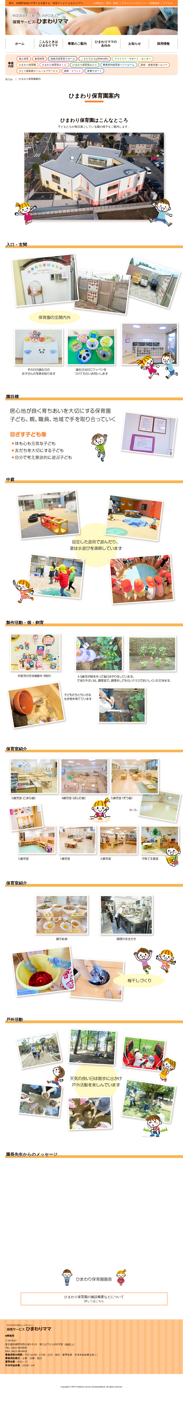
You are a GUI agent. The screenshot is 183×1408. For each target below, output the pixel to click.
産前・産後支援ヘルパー (34, 72)
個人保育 (24, 59)
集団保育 (42, 59)
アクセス (168, 3)
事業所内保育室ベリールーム (133, 65)
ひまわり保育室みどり (94, 65)
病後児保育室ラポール (69, 59)
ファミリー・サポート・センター (149, 59)
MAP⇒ (69, 1346)
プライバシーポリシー (134, 3)
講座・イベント (118, 72)
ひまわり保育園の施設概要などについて (94, 1301)
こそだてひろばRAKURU (105, 59)
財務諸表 (154, 3)
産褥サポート (143, 72)
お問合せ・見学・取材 (106, 3)
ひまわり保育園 (29, 65)
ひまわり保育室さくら (60, 65)
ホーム (9, 81)
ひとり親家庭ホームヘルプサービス (79, 72)
